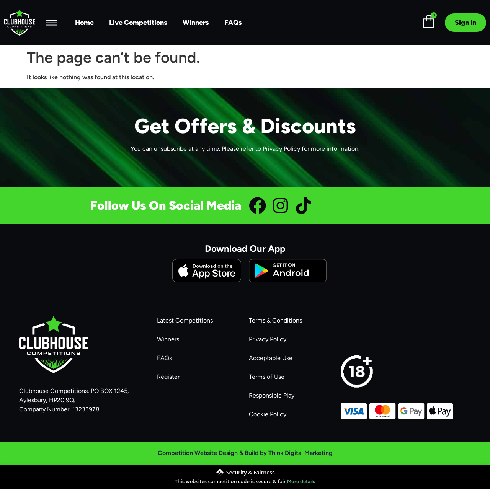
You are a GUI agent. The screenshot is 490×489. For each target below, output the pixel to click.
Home (84, 22)
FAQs (233, 22)
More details (301, 481)
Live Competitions (138, 22)
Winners (196, 22)
